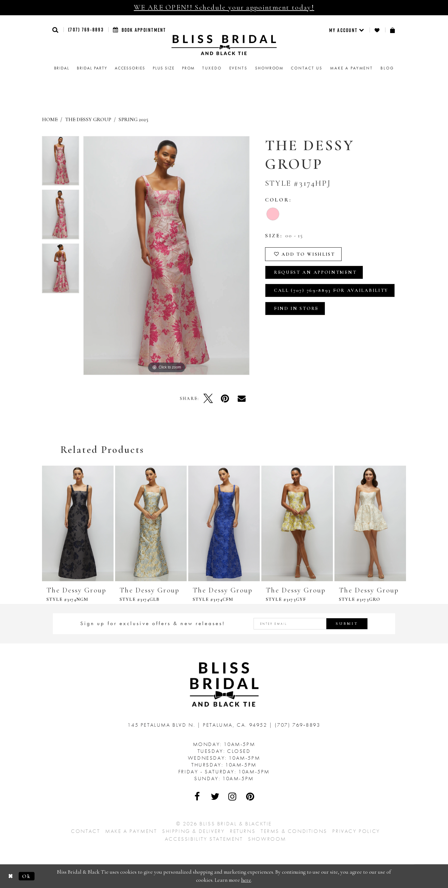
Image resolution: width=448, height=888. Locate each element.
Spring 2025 (133, 119)
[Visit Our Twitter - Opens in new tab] (215, 796)
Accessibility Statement (204, 838)
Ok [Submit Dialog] (26, 876)
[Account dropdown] (347, 30)
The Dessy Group (88, 119)
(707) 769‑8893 (86, 29)
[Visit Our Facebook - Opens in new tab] (197, 796)
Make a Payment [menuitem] (351, 68)
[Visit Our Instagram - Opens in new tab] (232, 796)
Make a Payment (131, 831)
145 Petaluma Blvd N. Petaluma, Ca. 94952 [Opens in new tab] (198, 724)
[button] (55, 30)
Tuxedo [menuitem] (212, 68)
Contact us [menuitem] (307, 68)
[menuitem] (347, 30)
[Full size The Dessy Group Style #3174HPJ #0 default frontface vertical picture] (166, 255)
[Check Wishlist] (377, 30)
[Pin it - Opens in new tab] (225, 398)
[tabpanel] (60, 163)
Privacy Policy (356, 831)
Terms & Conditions (294, 831)
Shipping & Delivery (193, 831)
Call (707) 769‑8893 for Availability (331, 290)
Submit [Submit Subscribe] (347, 623)
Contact (85, 831)
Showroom (267, 838)
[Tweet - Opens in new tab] (208, 398)
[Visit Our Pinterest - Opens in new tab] (250, 796)
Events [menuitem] (238, 68)
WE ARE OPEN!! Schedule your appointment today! (224, 7)
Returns (242, 831)
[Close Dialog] (10, 876)
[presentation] (78, 523)
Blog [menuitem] (387, 68)
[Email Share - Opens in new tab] (242, 398)
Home (50, 119)
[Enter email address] (311, 623)
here (246, 880)
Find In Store (296, 308)
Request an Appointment (315, 272)
